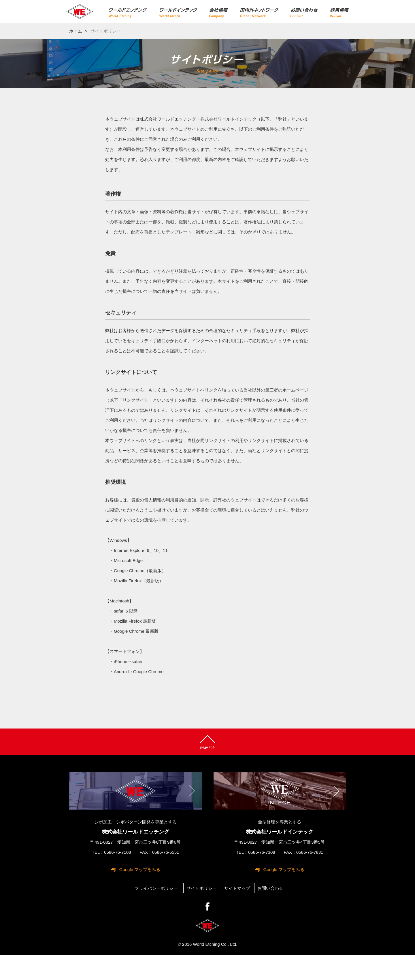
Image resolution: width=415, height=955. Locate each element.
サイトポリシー (201, 888)
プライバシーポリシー (156, 888)
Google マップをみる (140, 869)
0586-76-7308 (261, 852)
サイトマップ (237, 888)
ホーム (75, 31)
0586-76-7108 (117, 852)
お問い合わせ (270, 888)
